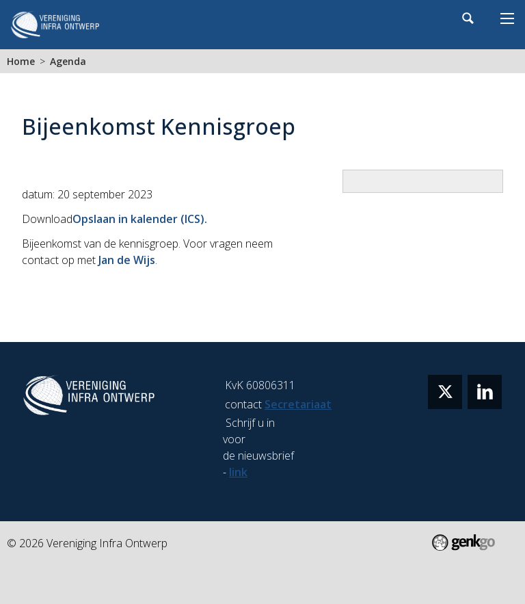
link (238, 472)
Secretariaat (298, 404)
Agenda (68, 61)
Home (21, 61)
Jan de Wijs (126, 259)
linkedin (485, 392)
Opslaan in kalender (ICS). (139, 218)
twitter (445, 392)
